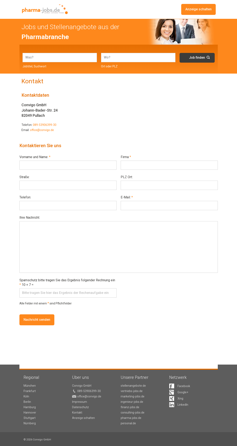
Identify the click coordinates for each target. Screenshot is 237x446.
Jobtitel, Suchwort (34, 66)
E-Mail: (127, 197)
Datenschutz (80, 407)
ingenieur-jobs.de (132, 401)
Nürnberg (30, 423)
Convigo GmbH (81, 385)
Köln (26, 396)
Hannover (30, 412)
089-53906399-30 (44, 124)
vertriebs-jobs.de (132, 391)
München (30, 385)
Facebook (183, 386)
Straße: (24, 177)
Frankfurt (30, 391)
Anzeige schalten (198, 9)
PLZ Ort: (127, 177)
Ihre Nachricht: (29, 217)
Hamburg (30, 407)
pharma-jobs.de (131, 418)
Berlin (27, 401)
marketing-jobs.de (132, 396)
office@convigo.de (42, 130)
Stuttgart (30, 418)
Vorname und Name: (34, 157)
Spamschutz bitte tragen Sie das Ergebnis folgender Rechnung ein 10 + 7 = (67, 282)
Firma (126, 157)
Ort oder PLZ (109, 66)
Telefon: (25, 197)
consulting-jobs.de (132, 412)
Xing (180, 398)
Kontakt (77, 412)
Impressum (79, 401)
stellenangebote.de (133, 385)
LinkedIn (182, 404)
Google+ (182, 392)
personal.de (128, 423)
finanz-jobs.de (130, 407)
